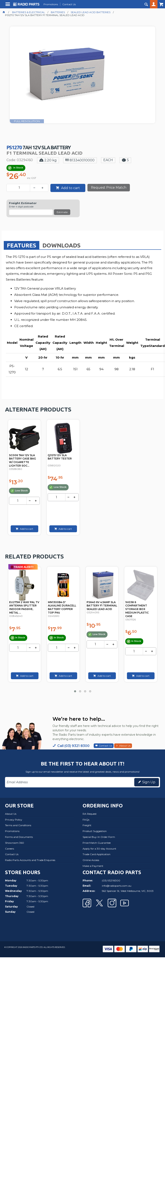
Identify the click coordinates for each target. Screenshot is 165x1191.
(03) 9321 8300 (111, 880)
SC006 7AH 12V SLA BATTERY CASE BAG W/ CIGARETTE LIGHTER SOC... (22, 460)
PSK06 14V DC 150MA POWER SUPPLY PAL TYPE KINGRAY (23, 606)
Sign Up (148, 782)
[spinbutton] (19, 188)
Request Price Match (108, 188)
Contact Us (105, 745)
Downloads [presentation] (61, 245)
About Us (124, 745)
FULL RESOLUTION (27, 121)
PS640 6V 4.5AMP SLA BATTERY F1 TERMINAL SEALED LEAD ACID (140, 606)
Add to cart (70, 188)
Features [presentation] (21, 245)
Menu (8, 6)
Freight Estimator (23, 203)
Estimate (62, 212)
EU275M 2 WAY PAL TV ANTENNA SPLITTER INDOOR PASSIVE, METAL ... (63, 607)
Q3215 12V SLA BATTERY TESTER (60, 457)
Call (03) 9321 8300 (73, 746)
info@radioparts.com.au (116, 885)
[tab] (21, 245)
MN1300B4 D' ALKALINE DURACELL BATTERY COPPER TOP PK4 (101, 607)
